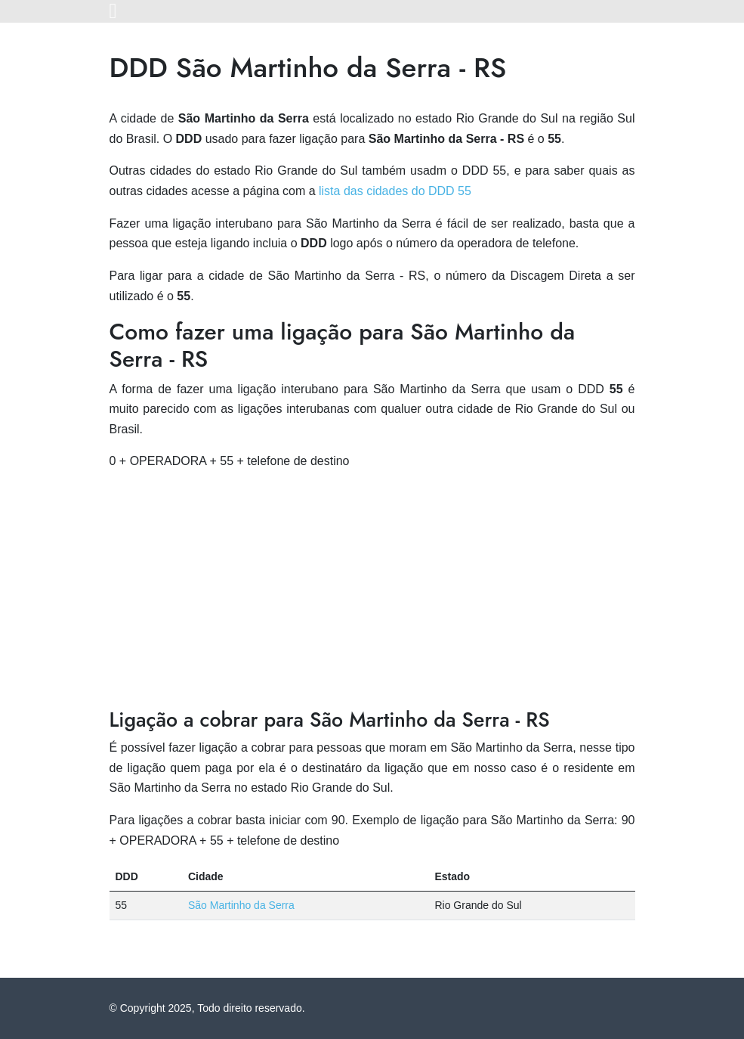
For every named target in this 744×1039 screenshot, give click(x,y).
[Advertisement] (372, 590)
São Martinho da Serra (241, 905)
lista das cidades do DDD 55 (395, 191)
